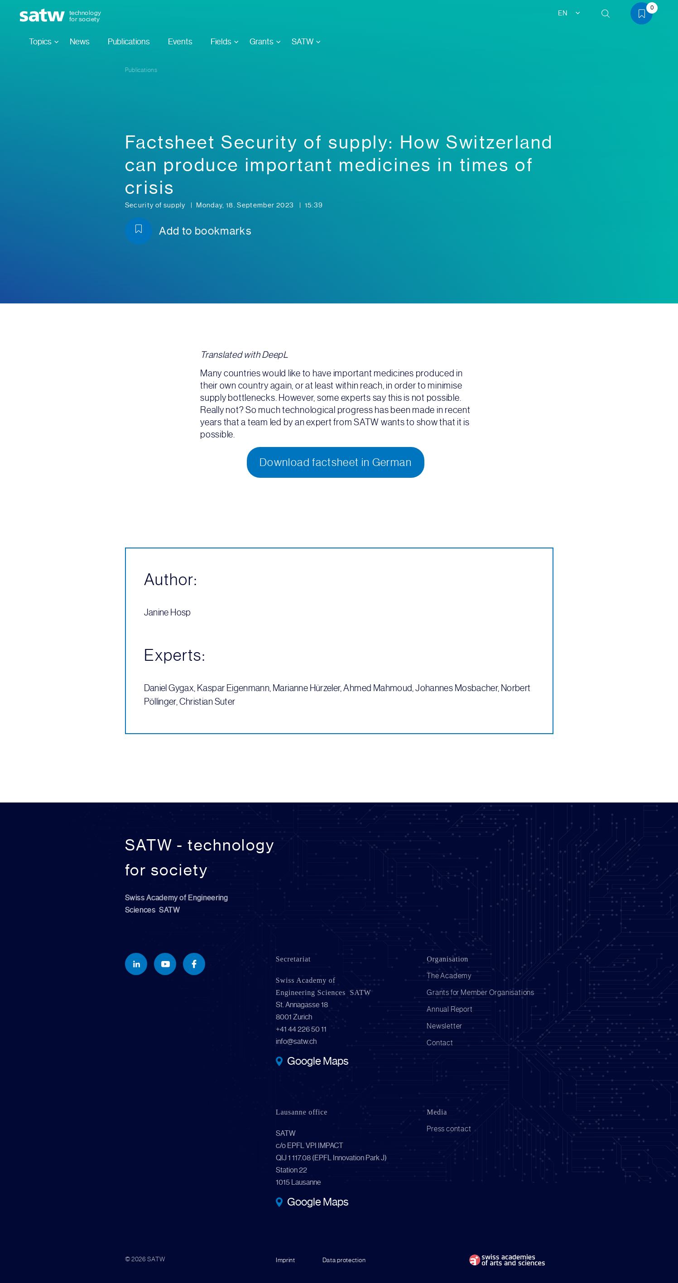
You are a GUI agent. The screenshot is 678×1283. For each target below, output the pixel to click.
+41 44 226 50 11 (301, 1029)
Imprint (285, 1260)
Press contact (449, 1128)
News (80, 41)
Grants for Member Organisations (480, 992)
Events (180, 41)
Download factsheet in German (336, 462)
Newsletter (444, 1026)
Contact (440, 1042)
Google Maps (317, 1062)
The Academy (449, 975)
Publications (129, 41)
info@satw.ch (296, 1041)
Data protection (344, 1260)
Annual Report (449, 1009)
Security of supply (156, 205)
